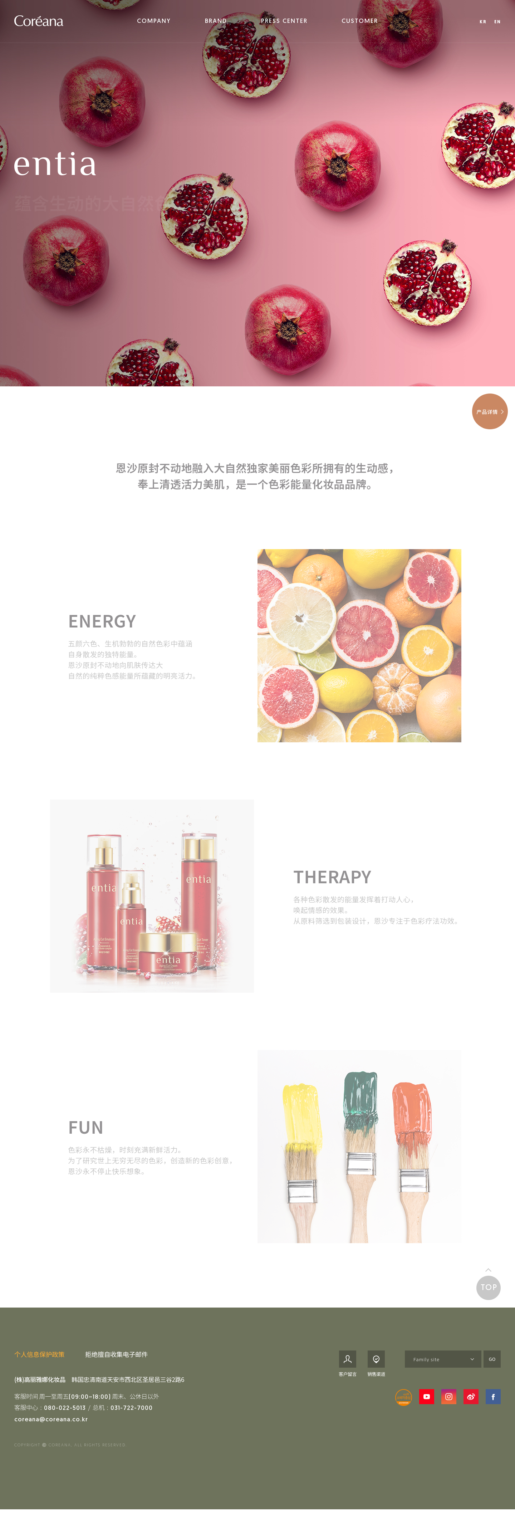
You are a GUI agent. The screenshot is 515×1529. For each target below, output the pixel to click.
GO (492, 1362)
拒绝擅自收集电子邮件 (116, 1358)
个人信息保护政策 (39, 1358)
